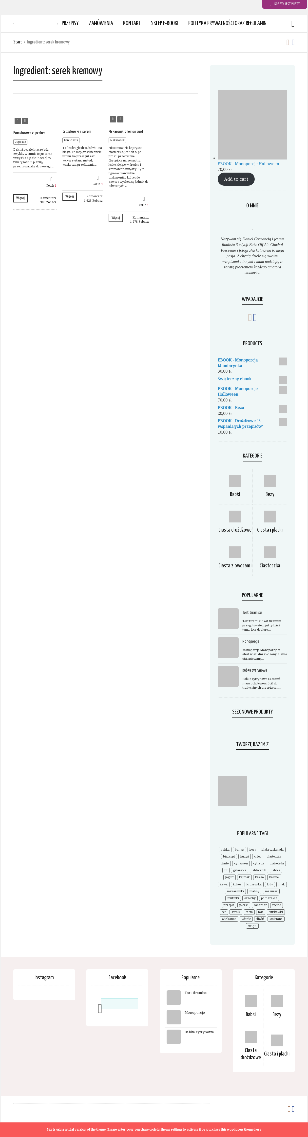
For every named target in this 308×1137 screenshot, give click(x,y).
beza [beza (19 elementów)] (253, 849)
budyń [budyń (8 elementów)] (244, 856)
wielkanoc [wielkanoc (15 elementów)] (229, 919)
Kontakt (132, 23)
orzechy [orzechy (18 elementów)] (250, 898)
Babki (235, 494)
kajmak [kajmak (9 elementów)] (244, 877)
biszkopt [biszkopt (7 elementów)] (229, 856)
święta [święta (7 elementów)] (252, 926)
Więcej (20, 198)
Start (17, 42)
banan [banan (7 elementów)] (239, 849)
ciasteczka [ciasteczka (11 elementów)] (274, 856)
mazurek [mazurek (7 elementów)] (271, 891)
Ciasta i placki (270, 530)
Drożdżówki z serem (76, 132)
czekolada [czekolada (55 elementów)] (277, 863)
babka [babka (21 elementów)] (225, 849)
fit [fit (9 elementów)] (226, 870)
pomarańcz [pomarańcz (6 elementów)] (269, 898)
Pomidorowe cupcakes (29, 133)
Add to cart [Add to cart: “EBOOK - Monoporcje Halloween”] (236, 179)
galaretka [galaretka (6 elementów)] (239, 870)
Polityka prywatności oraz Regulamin (227, 23)
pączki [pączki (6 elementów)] (243, 905)
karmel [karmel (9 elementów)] (274, 877)
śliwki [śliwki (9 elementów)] (260, 919)
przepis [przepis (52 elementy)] (229, 905)
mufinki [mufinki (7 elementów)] (233, 898)
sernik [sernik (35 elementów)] (235, 912)
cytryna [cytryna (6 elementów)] (258, 863)
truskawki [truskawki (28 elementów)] (276, 912)
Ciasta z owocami (234, 566)
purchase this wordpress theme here (233, 1129)
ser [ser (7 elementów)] (224, 912)
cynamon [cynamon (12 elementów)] (241, 863)
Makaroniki (117, 140)
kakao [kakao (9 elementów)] (259, 877)
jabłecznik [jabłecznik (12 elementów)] (259, 870)
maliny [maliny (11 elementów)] (254, 891)
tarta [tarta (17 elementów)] (249, 912)
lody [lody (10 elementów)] (270, 884)
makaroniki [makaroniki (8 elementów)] (235, 891)
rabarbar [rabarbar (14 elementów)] (260, 905)
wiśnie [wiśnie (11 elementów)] (246, 919)
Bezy (270, 494)
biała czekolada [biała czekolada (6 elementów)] (272, 849)
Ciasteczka (270, 566)
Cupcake (20, 141)
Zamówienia (101, 23)
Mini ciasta (71, 140)
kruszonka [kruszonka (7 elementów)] (254, 884)
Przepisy (70, 23)
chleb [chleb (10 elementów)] (257, 856)
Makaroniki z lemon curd (126, 132)
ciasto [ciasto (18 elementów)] (225, 863)
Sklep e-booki (164, 23)
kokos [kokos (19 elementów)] (237, 884)
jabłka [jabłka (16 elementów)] (276, 870)
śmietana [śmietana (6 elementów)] (276, 919)
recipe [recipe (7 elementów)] (276, 905)
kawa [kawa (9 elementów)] (224, 884)
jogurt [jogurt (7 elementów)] (229, 877)
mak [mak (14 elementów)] (281, 884)
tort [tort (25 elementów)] (260, 912)
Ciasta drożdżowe (234, 530)
